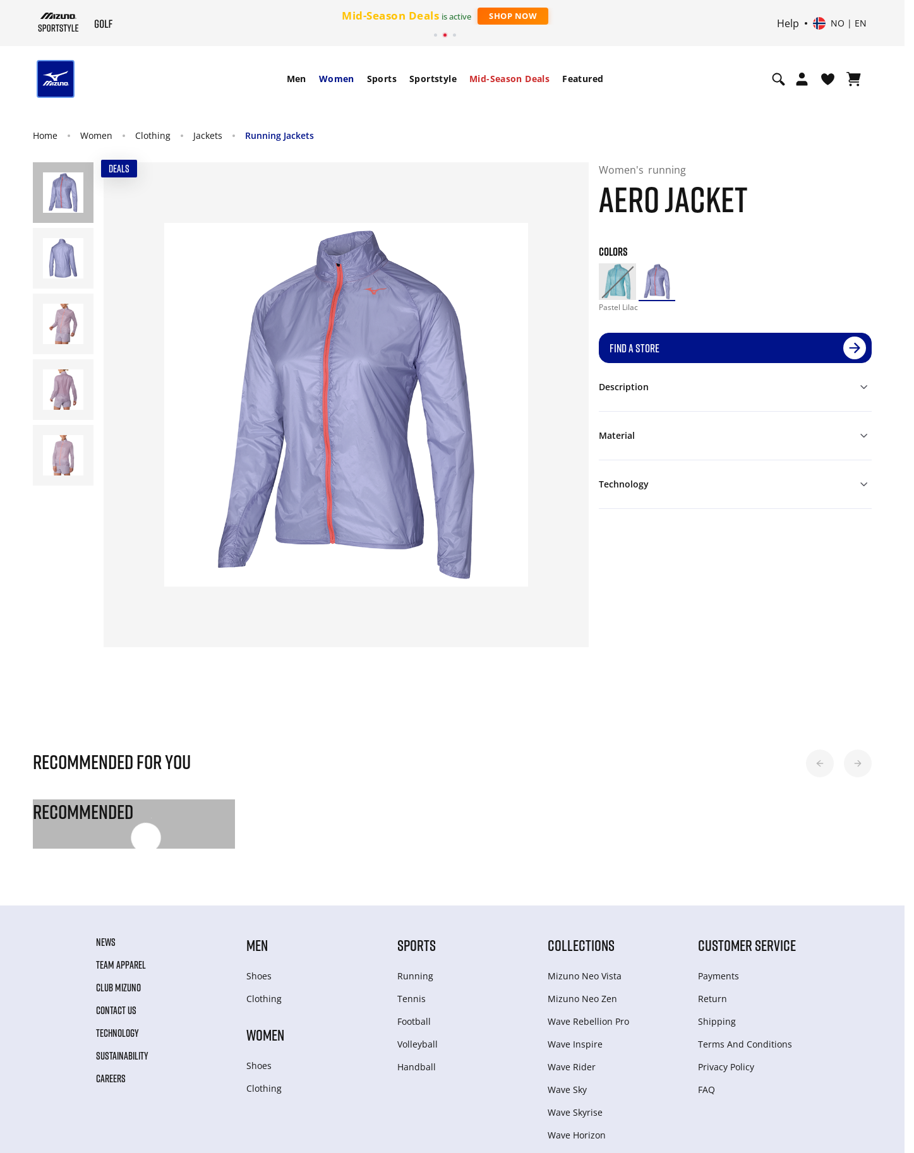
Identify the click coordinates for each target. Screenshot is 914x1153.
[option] (617, 281)
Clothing (153, 135)
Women (336, 79)
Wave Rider (572, 1067)
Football (414, 1021)
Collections (581, 945)
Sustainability (122, 1055)
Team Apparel (121, 965)
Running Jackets (279, 135)
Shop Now (513, 15)
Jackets (207, 135)
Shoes (259, 976)
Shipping (717, 1021)
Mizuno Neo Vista (585, 976)
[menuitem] (296, 79)
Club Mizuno (118, 987)
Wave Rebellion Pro (588, 1021)
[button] (820, 763)
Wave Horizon (577, 1135)
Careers (111, 1078)
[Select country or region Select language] (840, 23)
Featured (582, 79)
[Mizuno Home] (58, 22)
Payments (718, 976)
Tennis (411, 999)
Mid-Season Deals (509, 79)
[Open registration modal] (802, 79)
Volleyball (417, 1044)
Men (296, 79)
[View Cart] (854, 79)
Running (415, 976)
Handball (416, 1067)
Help (788, 23)
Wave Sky (567, 1090)
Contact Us (116, 1010)
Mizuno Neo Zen (582, 999)
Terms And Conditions (745, 1044)
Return (712, 999)
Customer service (747, 945)
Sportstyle (433, 79)
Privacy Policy (726, 1067)
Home (45, 135)
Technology (117, 1033)
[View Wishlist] (828, 79)
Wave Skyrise (575, 1112)
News (106, 942)
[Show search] (778, 79)
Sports (382, 79)
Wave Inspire (575, 1044)
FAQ (706, 1090)
